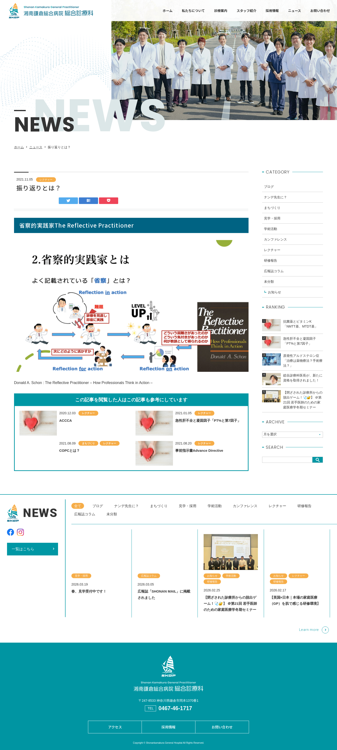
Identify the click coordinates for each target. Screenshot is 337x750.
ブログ (269, 190)
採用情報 (272, 10)
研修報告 (270, 264)
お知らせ (274, 296)
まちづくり (88, 453)
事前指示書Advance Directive (199, 460)
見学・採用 (272, 222)
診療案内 (220, 10)
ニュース (294, 10)
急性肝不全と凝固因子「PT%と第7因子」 (208, 430)
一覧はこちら (23, 553)
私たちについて (193, 10)
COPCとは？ (69, 460)
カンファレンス (275, 243)
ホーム (167, 10)
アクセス (115, 726)
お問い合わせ (320, 10)
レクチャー (46, 183)
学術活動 (270, 233)
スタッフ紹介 (246, 10)
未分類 (269, 285)
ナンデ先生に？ (275, 201)
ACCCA (65, 430)
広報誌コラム (274, 275)
